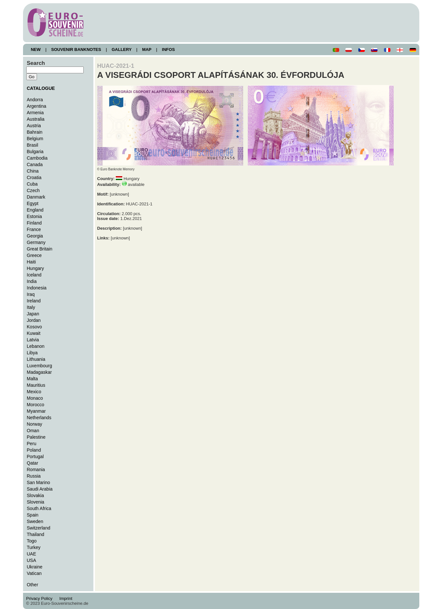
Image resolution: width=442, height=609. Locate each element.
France (34, 229)
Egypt (33, 203)
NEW (35, 49)
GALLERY (121, 49)
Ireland (34, 300)
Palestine (36, 437)
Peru (32, 443)
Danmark (36, 197)
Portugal (35, 456)
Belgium (35, 138)
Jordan (34, 320)
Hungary (35, 268)
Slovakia (35, 495)
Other (32, 584)
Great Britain (40, 248)
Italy (31, 307)
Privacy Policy (41, 598)
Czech (33, 190)
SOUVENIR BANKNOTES (76, 49)
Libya (32, 352)
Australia (36, 119)
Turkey (34, 547)
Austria (34, 125)
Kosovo (34, 326)
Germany (36, 242)
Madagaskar (39, 372)
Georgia (35, 235)
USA (31, 560)
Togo (32, 540)
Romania (36, 469)
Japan (33, 313)
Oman (33, 430)
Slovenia (35, 502)
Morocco (35, 404)
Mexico (34, 391)
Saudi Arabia (40, 489)
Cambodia (37, 158)
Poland (34, 450)
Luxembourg (39, 365)
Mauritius (36, 385)
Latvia (33, 339)
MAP (146, 49)
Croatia (34, 177)
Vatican (34, 573)
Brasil (32, 145)
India (32, 281)
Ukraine (34, 566)
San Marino (38, 482)
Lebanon (36, 346)
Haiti (31, 261)
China (33, 171)
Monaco (35, 398)
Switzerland (39, 527)
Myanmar (36, 411)
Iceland (34, 274)
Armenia (35, 112)
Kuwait (34, 333)
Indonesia (37, 287)
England (35, 210)
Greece (34, 255)
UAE (31, 553)
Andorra (35, 99)
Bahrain (34, 132)
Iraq (31, 294)
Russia (34, 476)
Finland (34, 222)
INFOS (168, 49)
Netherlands (39, 417)
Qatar (32, 463)
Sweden (35, 521)
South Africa (39, 508)
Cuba (32, 184)
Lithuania (36, 359)
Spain (33, 515)
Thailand (35, 534)
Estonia (34, 216)
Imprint (67, 598)
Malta (32, 378)
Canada (35, 164)
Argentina (36, 106)
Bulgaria (35, 151)
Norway (34, 424)
